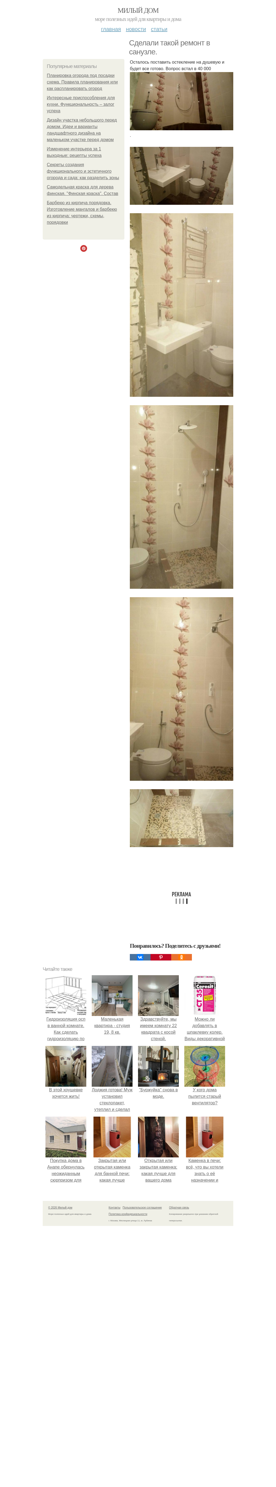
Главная (111, 29)
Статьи (159, 29)
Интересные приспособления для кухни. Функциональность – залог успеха (81, 104)
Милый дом (138, 10)
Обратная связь (179, 1207)
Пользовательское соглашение (142, 1207)
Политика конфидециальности (128, 1214)
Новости (136, 29)
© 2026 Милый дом (60, 1207)
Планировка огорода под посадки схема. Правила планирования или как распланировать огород (82, 82)
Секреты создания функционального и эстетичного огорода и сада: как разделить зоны (83, 171)
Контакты (114, 1207)
